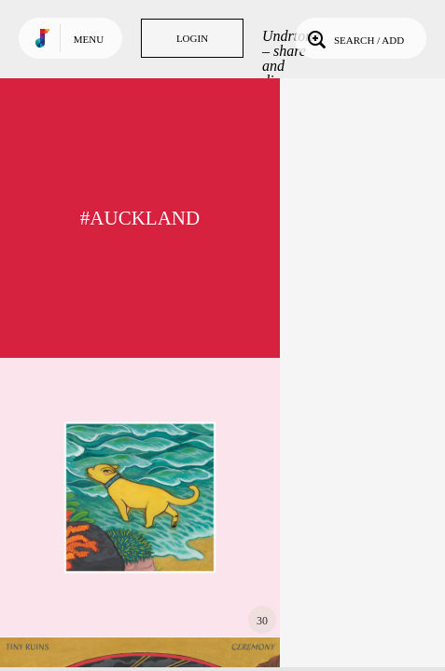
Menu (89, 39)
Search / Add (354, 38)
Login (192, 38)
